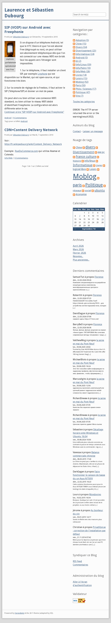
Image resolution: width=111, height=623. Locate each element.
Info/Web (8, 158)
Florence (99, 277)
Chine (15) (81, 43)
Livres (99, 165)
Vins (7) (79, 95)
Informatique (82, 165)
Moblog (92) (82, 82)
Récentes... (78, 256)
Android (7, 118)
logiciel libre (79, 169)
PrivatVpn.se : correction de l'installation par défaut (89, 530)
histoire (77, 161)
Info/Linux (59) (83, 64)
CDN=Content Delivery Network (31, 130)
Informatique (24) (85, 54)
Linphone (42, 73)
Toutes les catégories (84, 101)
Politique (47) (83, 92)
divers (90, 147)
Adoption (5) (82, 40)
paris (77, 185)
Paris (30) (81, 85)
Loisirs (92, 169)
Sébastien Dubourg (21, 37)
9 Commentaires (20, 118)
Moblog (84, 176)
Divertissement (83, 152)
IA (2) (78, 61)
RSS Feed (77, 561)
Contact (77, 131)
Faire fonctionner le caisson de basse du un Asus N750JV (89, 475)
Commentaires (80, 564)
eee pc (101, 152)
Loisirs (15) (81, 78)
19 (102, 219)
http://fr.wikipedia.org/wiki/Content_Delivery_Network (33, 144)
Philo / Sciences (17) (86, 89)
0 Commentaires (21, 158)
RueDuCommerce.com (26, 151)
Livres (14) (81, 75)
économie (81, 194)
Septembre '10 (88, 229)
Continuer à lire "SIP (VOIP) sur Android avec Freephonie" (34, 112)
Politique (94, 184)
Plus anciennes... (81, 259)
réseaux (77, 190)
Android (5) (82, 57)
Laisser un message (93, 131)
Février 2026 (79, 253)
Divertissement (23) (86, 50)
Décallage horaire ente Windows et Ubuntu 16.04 (88, 433)
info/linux (89, 160)
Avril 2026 (78, 246)
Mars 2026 (78, 249)
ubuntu (99, 190)
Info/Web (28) (83, 71)
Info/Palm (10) (83, 68)
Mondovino (95, 494)
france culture (86, 156)
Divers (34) (81, 47)
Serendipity (19, 613)
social (88, 190)
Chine (79, 147)
